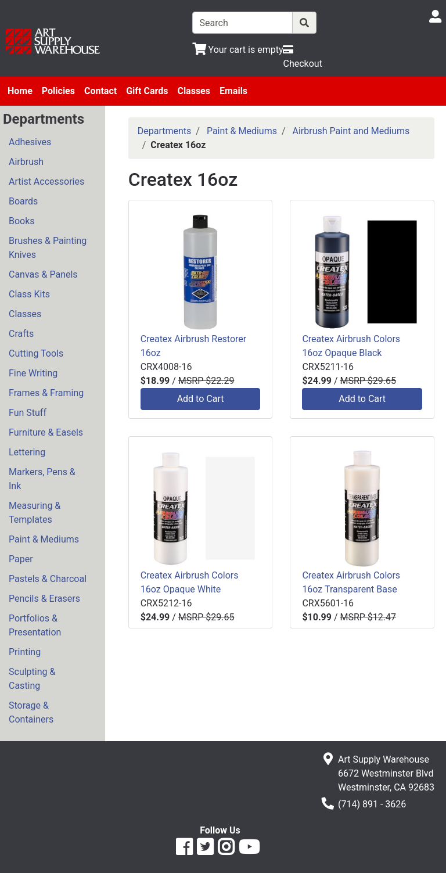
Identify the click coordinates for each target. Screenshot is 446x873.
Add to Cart (200, 398)
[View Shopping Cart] (237, 49)
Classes (193, 90)
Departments (165, 130)
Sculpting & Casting (32, 678)
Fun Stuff (27, 412)
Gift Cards (147, 90)
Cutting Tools (36, 353)
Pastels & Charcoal (48, 578)
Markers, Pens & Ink (42, 478)
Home (20, 90)
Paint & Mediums (44, 539)
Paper (21, 559)
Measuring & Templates (34, 512)
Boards (23, 201)
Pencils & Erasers (44, 598)
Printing (25, 652)
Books (22, 221)
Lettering (27, 452)
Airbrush (26, 161)
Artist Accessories (46, 181)
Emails (233, 90)
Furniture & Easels (46, 432)
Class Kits (29, 294)
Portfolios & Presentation (35, 625)
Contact (100, 90)
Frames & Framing (46, 392)
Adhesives (30, 142)
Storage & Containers (31, 712)
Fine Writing (33, 373)
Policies (58, 90)
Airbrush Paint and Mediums (351, 130)
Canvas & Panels (43, 274)
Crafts (21, 333)
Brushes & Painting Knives (48, 247)
